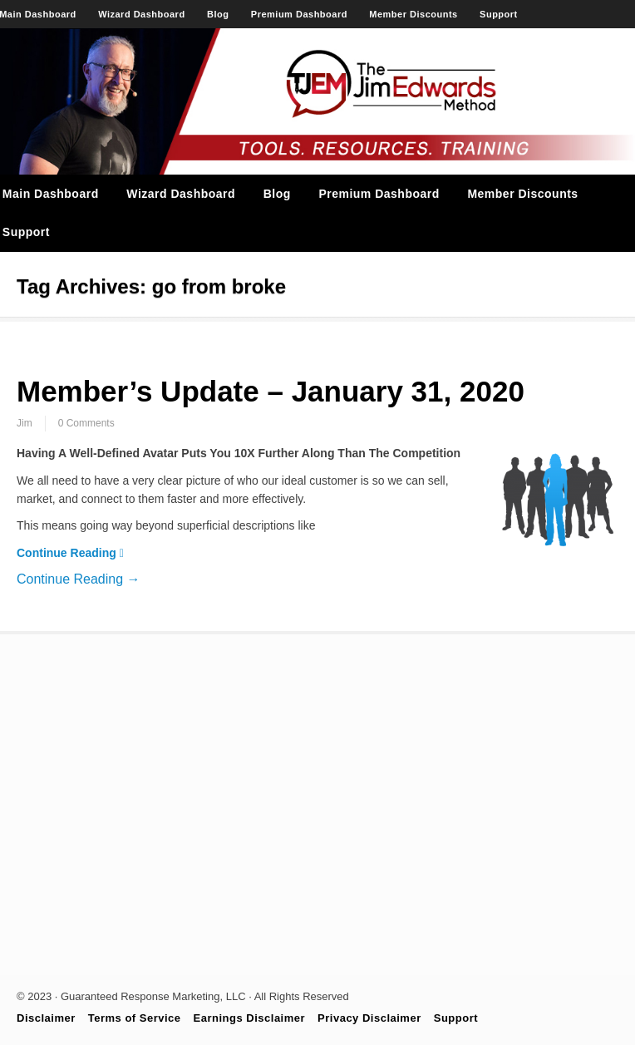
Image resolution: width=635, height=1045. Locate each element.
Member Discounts (413, 14)
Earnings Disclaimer (250, 1018)
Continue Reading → (78, 579)
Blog (218, 14)
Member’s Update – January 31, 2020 (270, 391)
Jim (24, 423)
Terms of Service (134, 1018)
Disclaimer (46, 1018)
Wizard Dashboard (141, 14)
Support (499, 14)
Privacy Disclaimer (369, 1018)
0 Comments (86, 423)
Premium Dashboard (299, 14)
